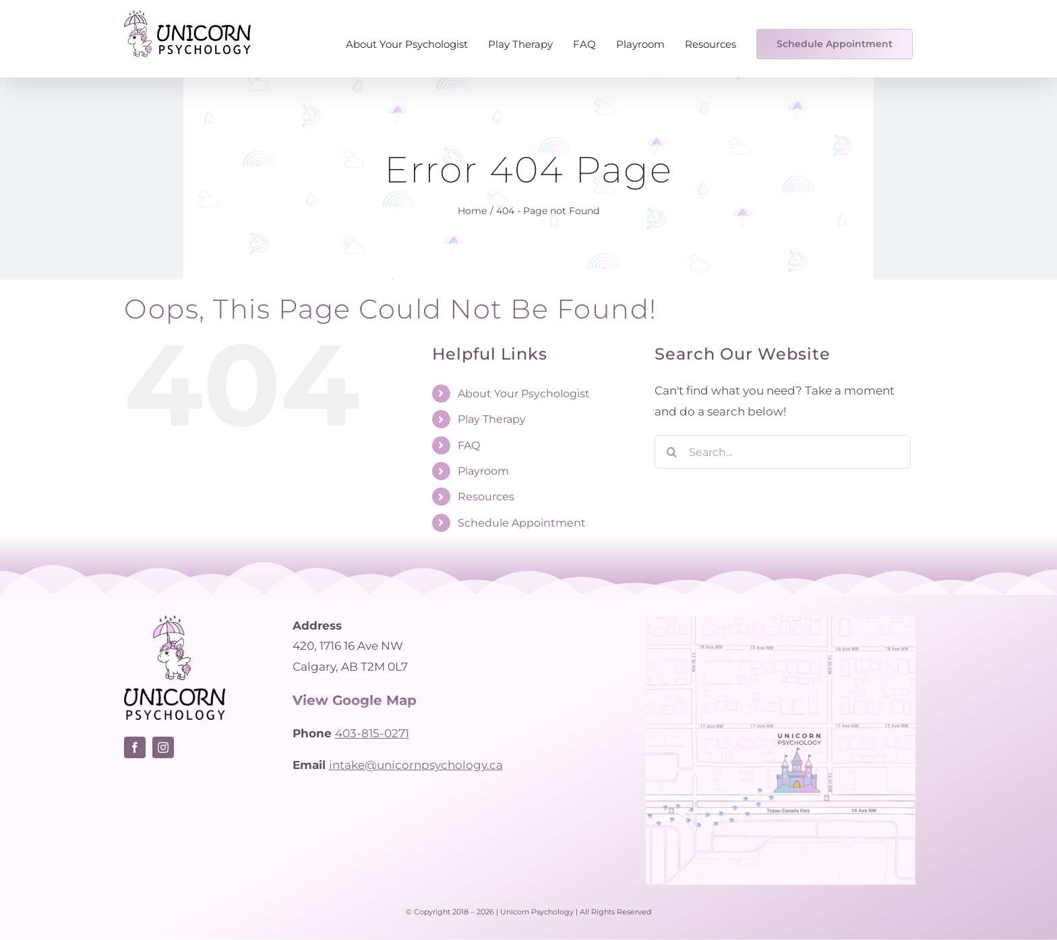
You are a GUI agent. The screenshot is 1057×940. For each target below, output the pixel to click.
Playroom (483, 471)
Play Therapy (492, 419)
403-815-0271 (372, 733)
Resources (486, 496)
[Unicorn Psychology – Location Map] (780, 621)
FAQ (469, 445)
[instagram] (163, 747)
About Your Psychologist (524, 393)
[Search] (671, 452)
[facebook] (135, 747)
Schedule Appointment (522, 522)
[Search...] (783, 452)
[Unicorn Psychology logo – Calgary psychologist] (174, 621)
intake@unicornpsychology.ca (416, 765)
